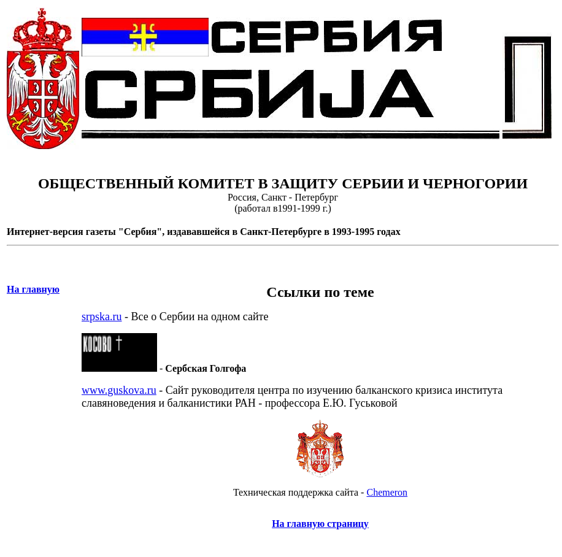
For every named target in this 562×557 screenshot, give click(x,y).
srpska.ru (102, 316)
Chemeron (386, 492)
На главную (33, 289)
